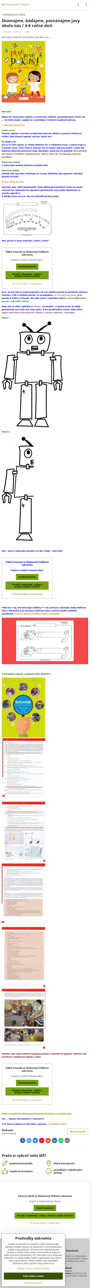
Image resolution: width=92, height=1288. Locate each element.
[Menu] (86, 5)
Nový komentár (78, 1131)
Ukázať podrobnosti (33, 1282)
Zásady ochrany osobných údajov (33, 1268)
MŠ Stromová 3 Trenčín (15, 4)
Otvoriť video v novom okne (27, 283)
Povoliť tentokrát (27, 266)
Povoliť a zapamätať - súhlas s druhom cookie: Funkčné (27, 275)
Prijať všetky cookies (33, 1276)
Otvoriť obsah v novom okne (45, 1223)
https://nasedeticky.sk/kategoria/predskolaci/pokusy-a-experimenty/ (37, 1113)
